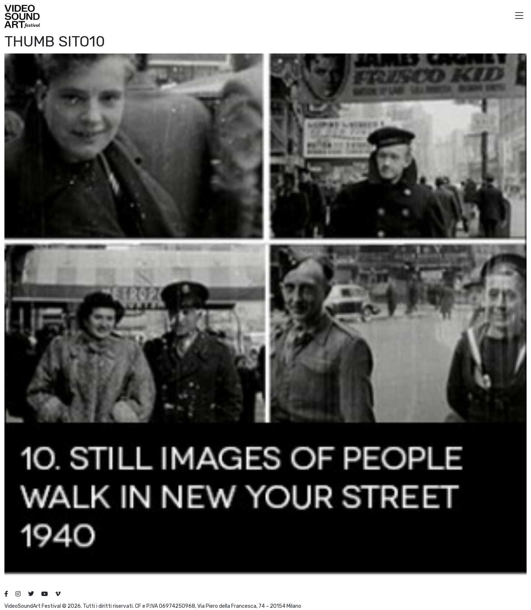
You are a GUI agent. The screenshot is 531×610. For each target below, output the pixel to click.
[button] (519, 16)
